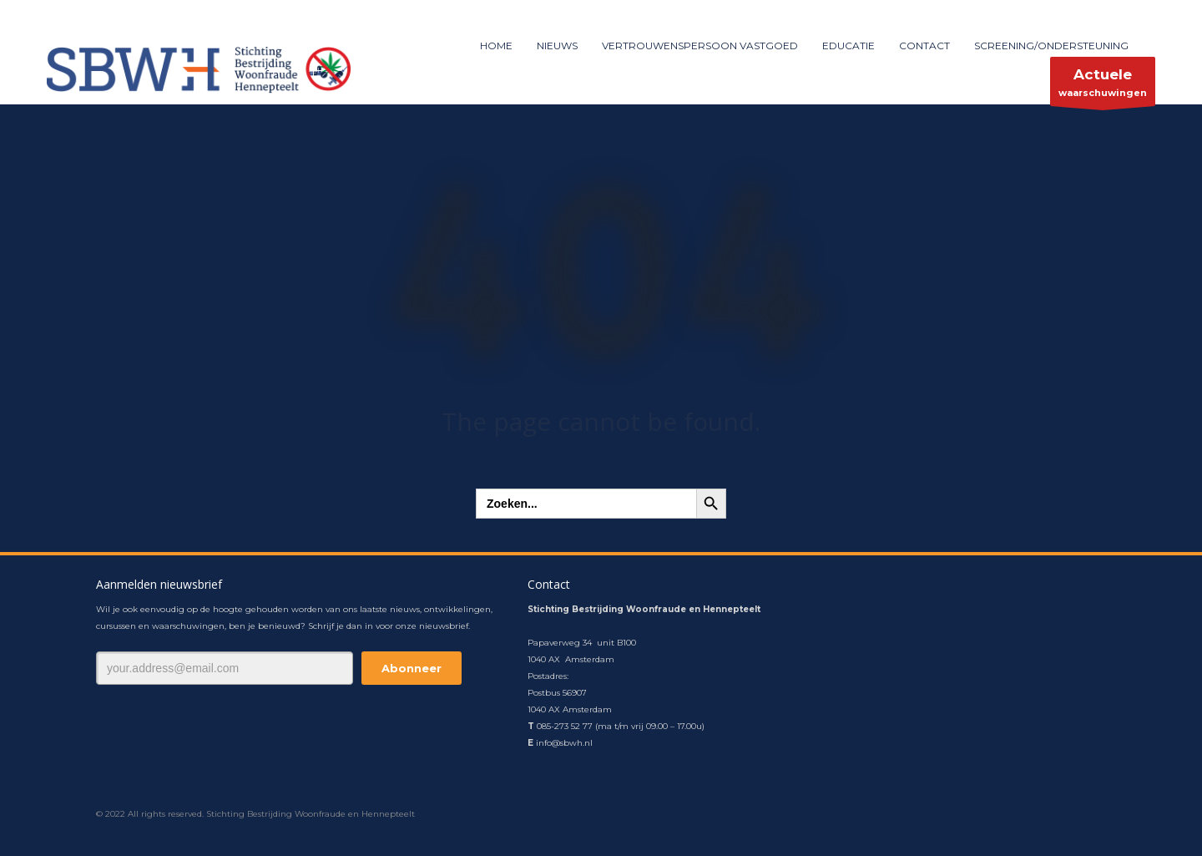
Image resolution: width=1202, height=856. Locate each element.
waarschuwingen (1102, 85)
